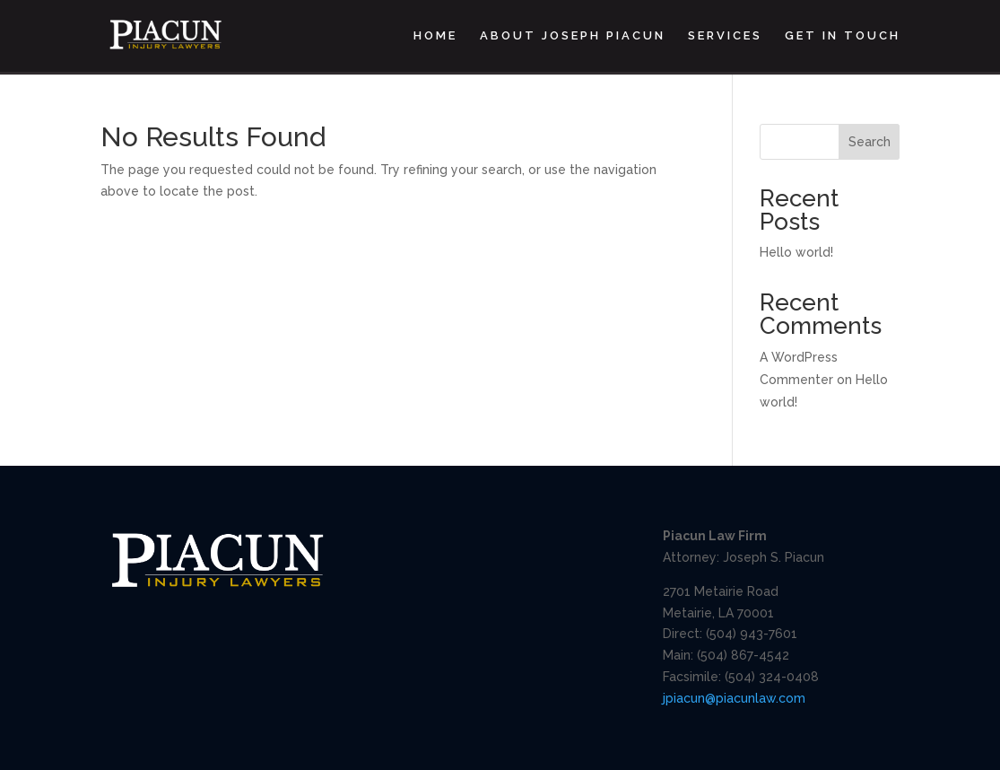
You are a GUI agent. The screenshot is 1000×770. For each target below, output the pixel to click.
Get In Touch (842, 36)
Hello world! (796, 252)
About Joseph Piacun (572, 36)
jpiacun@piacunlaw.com (734, 698)
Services (725, 36)
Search (869, 142)
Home (435, 36)
